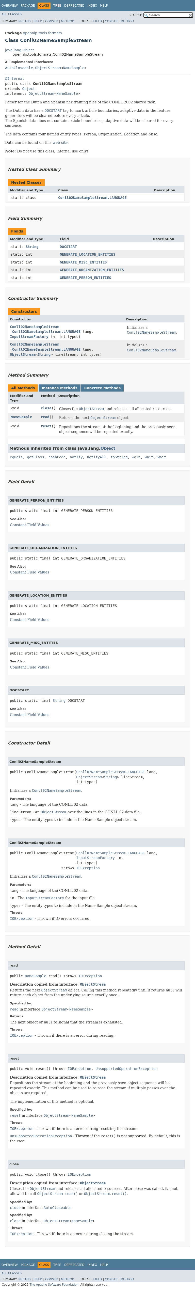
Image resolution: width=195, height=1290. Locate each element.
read (45, 417)
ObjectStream (48, 68)
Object (28, 89)
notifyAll (96, 457)
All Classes (12, 14)
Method (67, 21)
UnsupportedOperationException (126, 1069)
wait (136, 457)
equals (16, 457)
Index (92, 5)
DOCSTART (68, 247)
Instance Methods (59, 388)
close (46, 408)
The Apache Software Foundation (53, 1284)
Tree (57, 5)
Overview (10, 5)
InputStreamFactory (29, 337)
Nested (24, 21)
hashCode (57, 457)
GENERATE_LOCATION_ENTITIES (87, 254)
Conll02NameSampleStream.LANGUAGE (92, 198)
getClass (35, 457)
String (32, 247)
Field (38, 21)
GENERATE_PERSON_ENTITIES (85, 278)
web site (60, 143)
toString (118, 457)
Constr (51, 21)
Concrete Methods (102, 388)
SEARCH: (135, 15)
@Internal (14, 78)
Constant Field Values (29, 525)
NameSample (73, 68)
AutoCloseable (19, 68)
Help (104, 5)
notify (76, 457)
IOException (88, 868)
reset (46, 426)
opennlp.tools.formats (42, 33)
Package (28, 5)
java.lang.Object (19, 50)
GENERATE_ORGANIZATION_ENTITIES (92, 270)
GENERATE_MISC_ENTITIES (83, 262)
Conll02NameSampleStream (34, 327)
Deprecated (74, 5)
